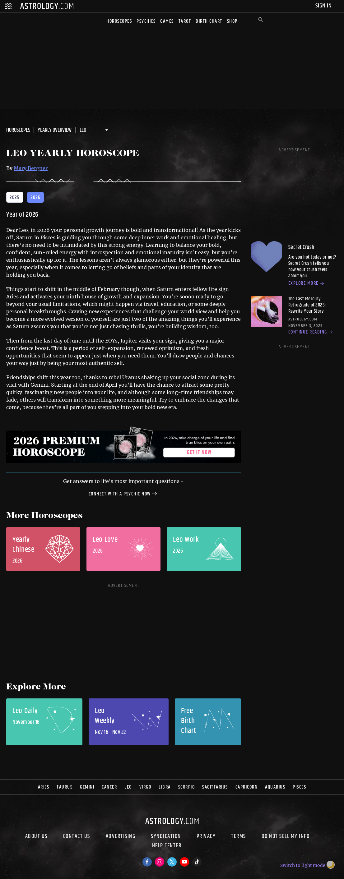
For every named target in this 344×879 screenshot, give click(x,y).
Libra (165, 787)
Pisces (299, 787)
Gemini (87, 787)
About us (36, 836)
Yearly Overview (55, 130)
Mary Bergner (31, 168)
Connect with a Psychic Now (124, 493)
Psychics (146, 21)
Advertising (121, 836)
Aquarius (275, 787)
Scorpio (186, 787)
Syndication (166, 836)
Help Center (167, 846)
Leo (128, 787)
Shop (232, 21)
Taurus (64, 787)
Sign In (324, 5)
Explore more (307, 284)
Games (167, 21)
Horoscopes (119, 21)
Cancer (109, 787)
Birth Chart (209, 21)
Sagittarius (215, 787)
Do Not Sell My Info (286, 836)
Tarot (185, 21)
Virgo (145, 787)
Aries (43, 787)
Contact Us (76, 836)
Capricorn (246, 787)
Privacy (206, 836)
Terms (238, 836)
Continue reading (311, 332)
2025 (15, 197)
